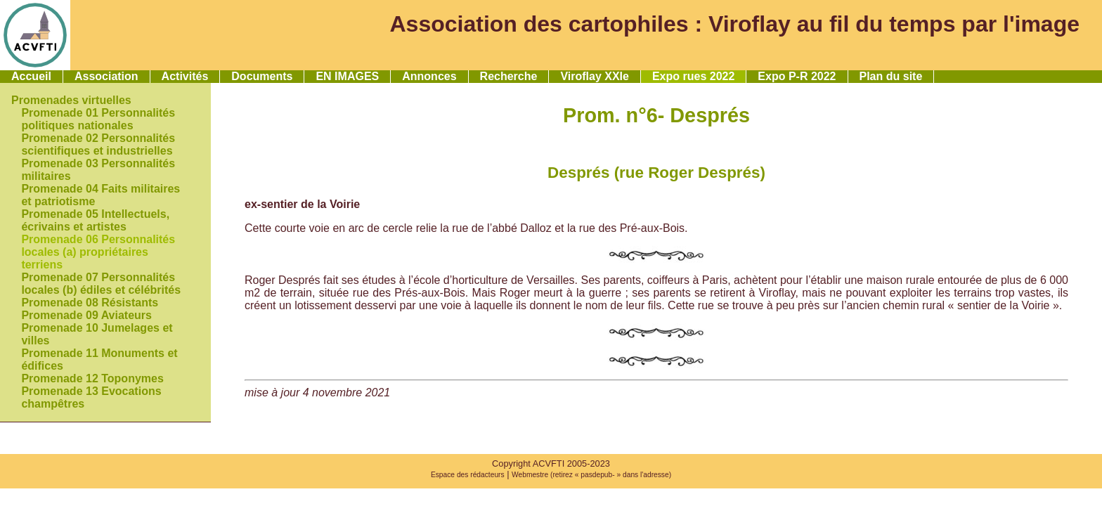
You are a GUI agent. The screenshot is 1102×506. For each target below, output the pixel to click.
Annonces (429, 76)
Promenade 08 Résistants (89, 303)
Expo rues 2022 (693, 76)
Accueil (31, 76)
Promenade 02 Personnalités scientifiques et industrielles (98, 144)
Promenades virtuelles (71, 100)
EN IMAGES (347, 76)
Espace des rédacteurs (468, 475)
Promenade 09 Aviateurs (86, 315)
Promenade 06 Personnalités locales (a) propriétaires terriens (98, 252)
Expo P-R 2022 (797, 76)
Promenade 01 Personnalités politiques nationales (98, 119)
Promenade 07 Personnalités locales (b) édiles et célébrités (101, 283)
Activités (185, 76)
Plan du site (891, 76)
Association (106, 76)
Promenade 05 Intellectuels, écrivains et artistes (95, 220)
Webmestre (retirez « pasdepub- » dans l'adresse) (591, 475)
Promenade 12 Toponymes (92, 378)
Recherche (509, 76)
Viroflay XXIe (594, 76)
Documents (261, 76)
